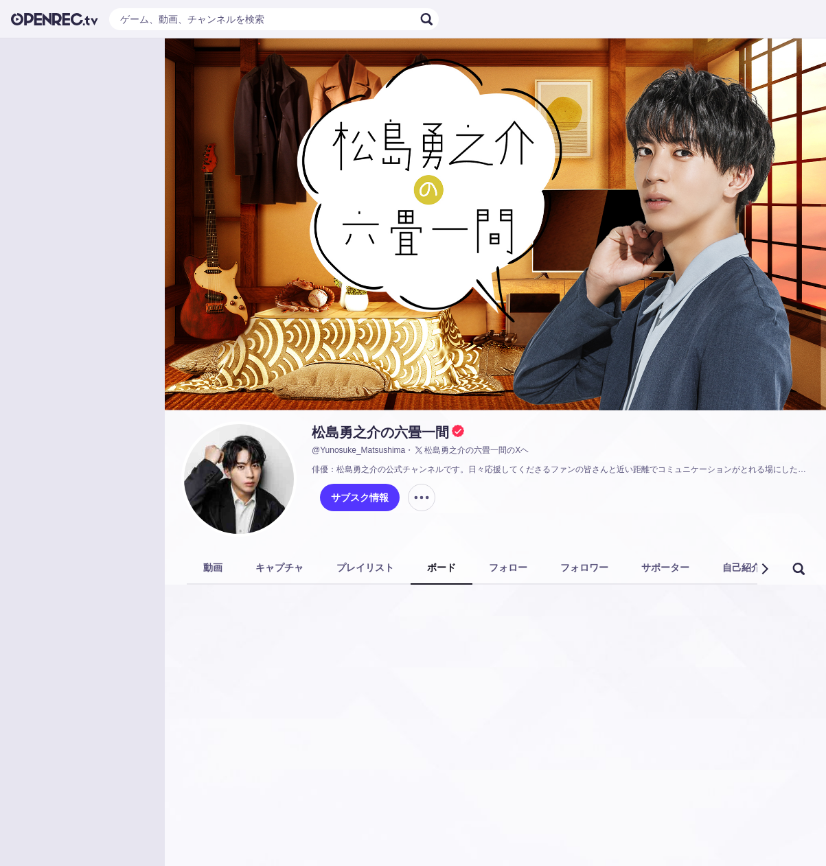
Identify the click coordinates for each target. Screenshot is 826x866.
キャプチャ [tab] (279, 567)
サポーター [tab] (665, 567)
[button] (764, 569)
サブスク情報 (360, 497)
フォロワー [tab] (584, 567)
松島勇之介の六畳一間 (380, 432)
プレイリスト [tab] (365, 567)
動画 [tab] (212, 567)
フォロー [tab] (508, 567)
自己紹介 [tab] (741, 567)
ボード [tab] (441, 567)
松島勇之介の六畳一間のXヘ (471, 450)
